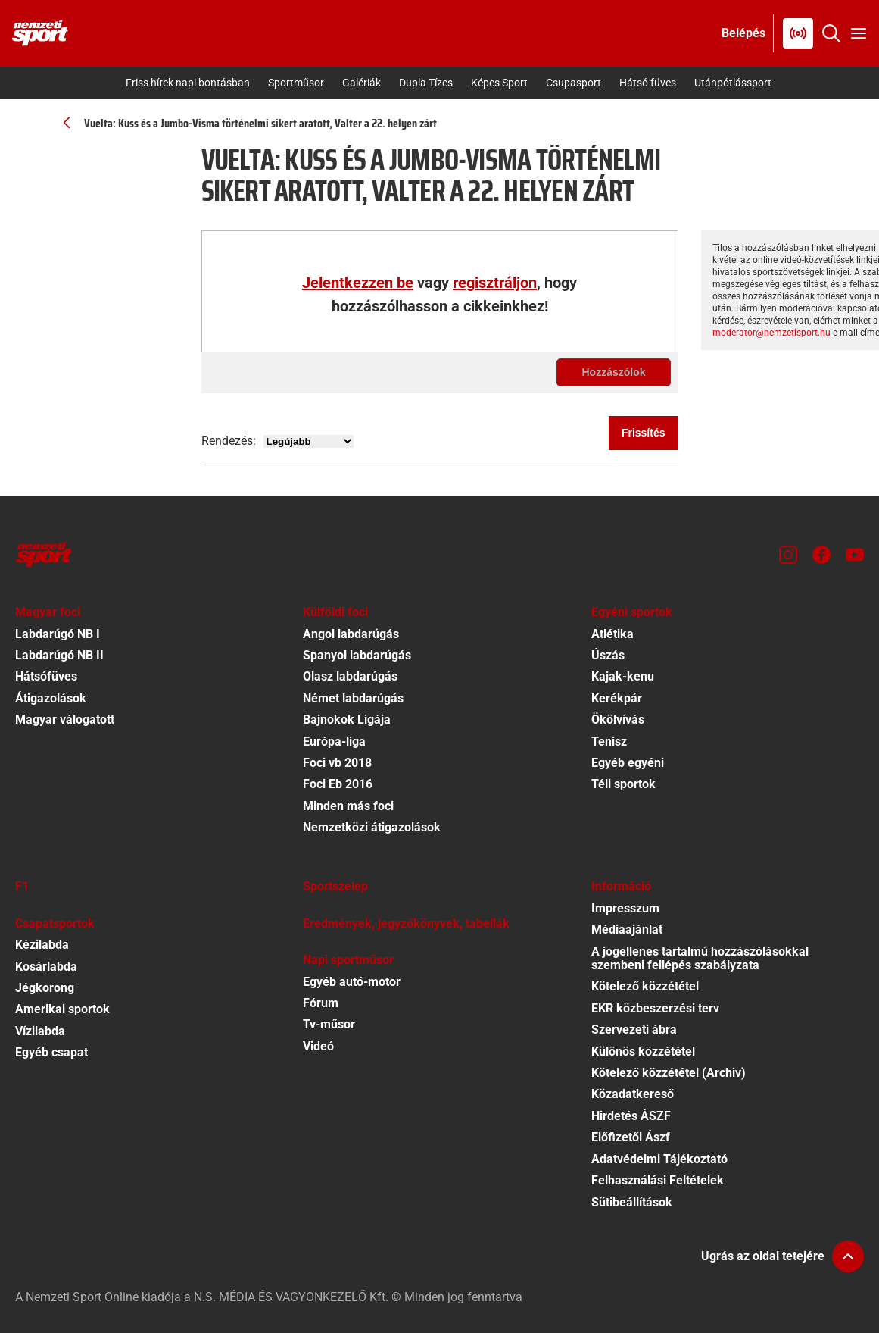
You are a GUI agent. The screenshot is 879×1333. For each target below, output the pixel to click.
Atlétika (612, 634)
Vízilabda (40, 1031)
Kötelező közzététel (645, 986)
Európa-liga (334, 741)
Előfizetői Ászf (630, 1137)
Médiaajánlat (626, 929)
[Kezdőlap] (40, 33)
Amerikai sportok (62, 1009)
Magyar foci (47, 612)
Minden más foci (348, 806)
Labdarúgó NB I (57, 634)
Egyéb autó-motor (352, 982)
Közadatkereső (632, 1094)
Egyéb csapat (51, 1052)
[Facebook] (821, 555)
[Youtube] (855, 555)
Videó (318, 1046)
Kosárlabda (46, 966)
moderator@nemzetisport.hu (771, 332)
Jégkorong (44, 988)
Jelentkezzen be (357, 283)
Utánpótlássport (732, 83)
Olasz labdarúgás (350, 676)
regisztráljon (495, 283)
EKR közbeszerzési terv (655, 1008)
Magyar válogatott (64, 719)
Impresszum (625, 908)
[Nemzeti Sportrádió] (798, 33)
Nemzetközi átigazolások (372, 827)
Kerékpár (616, 698)
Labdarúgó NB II (59, 655)
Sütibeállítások (631, 1202)
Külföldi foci (335, 612)
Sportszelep (335, 886)
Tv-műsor (329, 1024)
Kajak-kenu (622, 676)
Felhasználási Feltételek (657, 1180)
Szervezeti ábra (634, 1029)
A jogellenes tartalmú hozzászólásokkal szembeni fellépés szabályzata (700, 958)
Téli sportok (623, 784)
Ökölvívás (617, 719)
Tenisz (609, 741)
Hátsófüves (46, 676)
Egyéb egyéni (627, 763)
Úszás (608, 655)
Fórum (320, 1003)
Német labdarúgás (353, 698)
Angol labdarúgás (351, 634)
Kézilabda (42, 944)
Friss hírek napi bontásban (188, 83)
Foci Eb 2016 (337, 784)
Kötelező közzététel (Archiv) (668, 1072)
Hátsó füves (647, 83)
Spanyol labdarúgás (357, 655)
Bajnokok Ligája (347, 719)
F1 (22, 886)
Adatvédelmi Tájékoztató (659, 1159)
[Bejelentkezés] (744, 33)
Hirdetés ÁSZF (631, 1116)
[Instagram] (788, 555)
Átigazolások (50, 698)
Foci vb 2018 (337, 763)
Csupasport (573, 83)
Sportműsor (296, 83)
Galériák (361, 83)
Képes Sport (499, 83)
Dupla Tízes (426, 83)
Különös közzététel (643, 1051)
